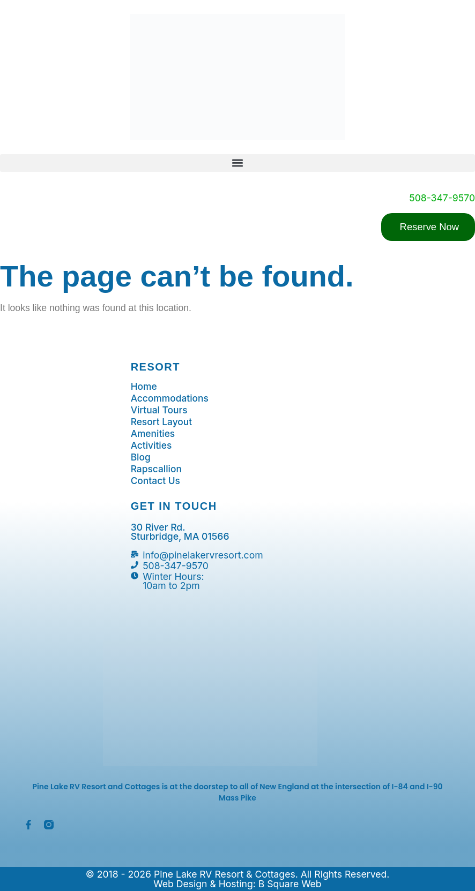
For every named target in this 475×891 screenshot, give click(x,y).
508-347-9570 (442, 197)
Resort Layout (162, 422)
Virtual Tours (159, 410)
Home (144, 386)
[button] (237, 163)
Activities (152, 445)
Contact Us (156, 481)
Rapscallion (156, 469)
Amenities (153, 434)
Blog (141, 457)
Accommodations (170, 398)
